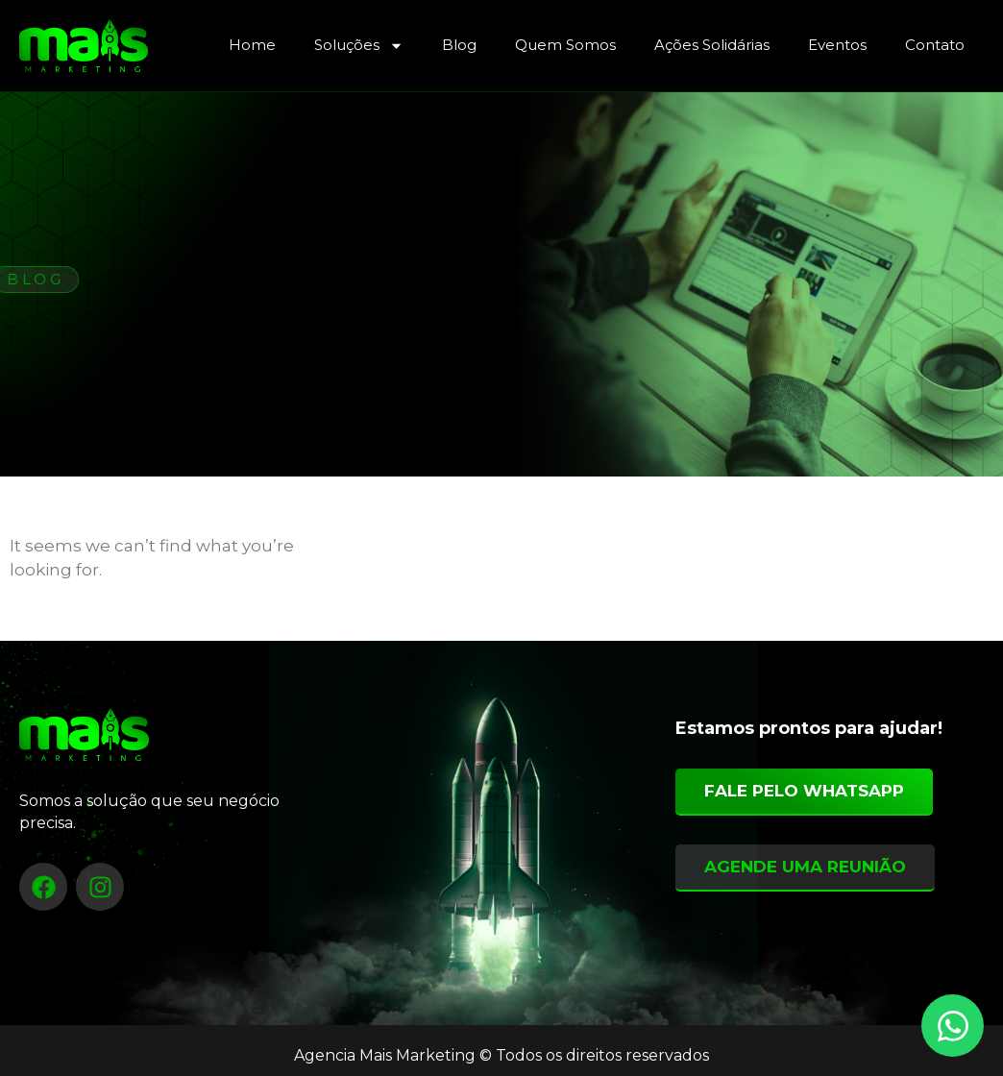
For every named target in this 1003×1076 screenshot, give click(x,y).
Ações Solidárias (712, 45)
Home (252, 45)
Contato (935, 45)
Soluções (359, 45)
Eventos (837, 45)
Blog (459, 45)
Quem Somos (565, 45)
